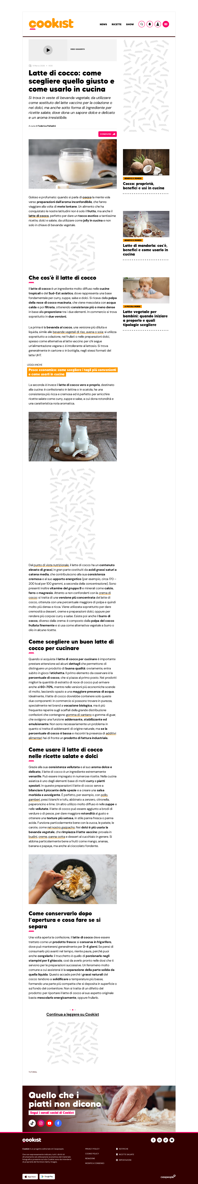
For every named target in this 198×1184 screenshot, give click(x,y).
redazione (90, 1158)
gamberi (34, 799)
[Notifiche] (149, 24)
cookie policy (92, 1153)
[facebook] (58, 1123)
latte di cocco (39, 216)
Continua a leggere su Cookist (72, 1014)
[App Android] (47, 1176)
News (103, 24)
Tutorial (33, 1072)
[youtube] (49, 1123)
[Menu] (166, 24)
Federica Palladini (47, 126)
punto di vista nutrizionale (51, 565)
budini (33, 837)
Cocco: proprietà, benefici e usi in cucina (143, 186)
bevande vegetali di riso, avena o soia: (78, 332)
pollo (104, 795)
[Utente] (158, 24)
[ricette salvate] (146, 1154)
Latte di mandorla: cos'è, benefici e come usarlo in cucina (145, 249)
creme (43, 837)
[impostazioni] (146, 1160)
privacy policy (92, 1149)
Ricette (116, 24)
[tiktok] (32, 1123)
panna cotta (56, 837)
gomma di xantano (79, 715)
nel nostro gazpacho (61, 827)
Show (130, 24)
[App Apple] (30, 1176)
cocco (86, 197)
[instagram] (40, 1123)
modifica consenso (94, 1163)
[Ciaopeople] (168, 1176)
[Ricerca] (141, 24)
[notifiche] (146, 1149)
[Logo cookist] (51, 24)
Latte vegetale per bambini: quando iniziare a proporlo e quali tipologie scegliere (145, 318)
